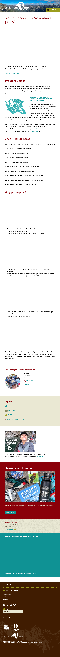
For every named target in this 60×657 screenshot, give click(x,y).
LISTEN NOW (40, 456)
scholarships (39, 129)
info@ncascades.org (8, 596)
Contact (5, 599)
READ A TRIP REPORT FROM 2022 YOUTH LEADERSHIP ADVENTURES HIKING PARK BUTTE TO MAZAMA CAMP (41, 99)
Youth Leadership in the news (15, 419)
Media (10, 617)
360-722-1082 (29, 380)
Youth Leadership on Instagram (16, 406)
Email (27, 384)
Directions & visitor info (12, 590)
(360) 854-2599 (7, 594)
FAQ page (35, 131)
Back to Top (10, 584)
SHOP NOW (10, 512)
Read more (10, 530)
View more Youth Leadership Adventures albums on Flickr (21, 573)
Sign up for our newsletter (14, 609)
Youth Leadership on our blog (16, 414)
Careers (5, 617)
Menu (54, 9)
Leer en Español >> (12, 73)
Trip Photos (11, 410)
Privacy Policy (20, 641)
